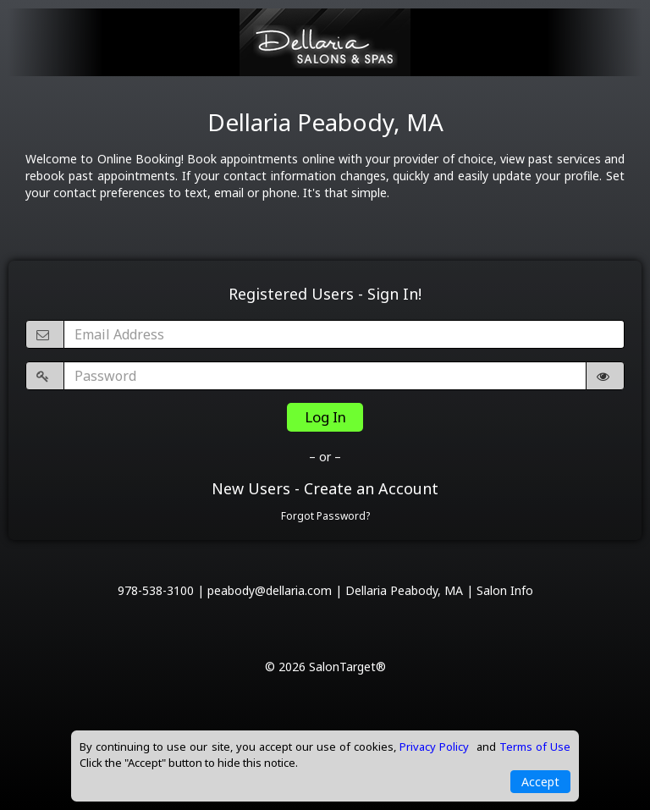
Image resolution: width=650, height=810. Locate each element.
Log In (325, 417)
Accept (540, 782)
